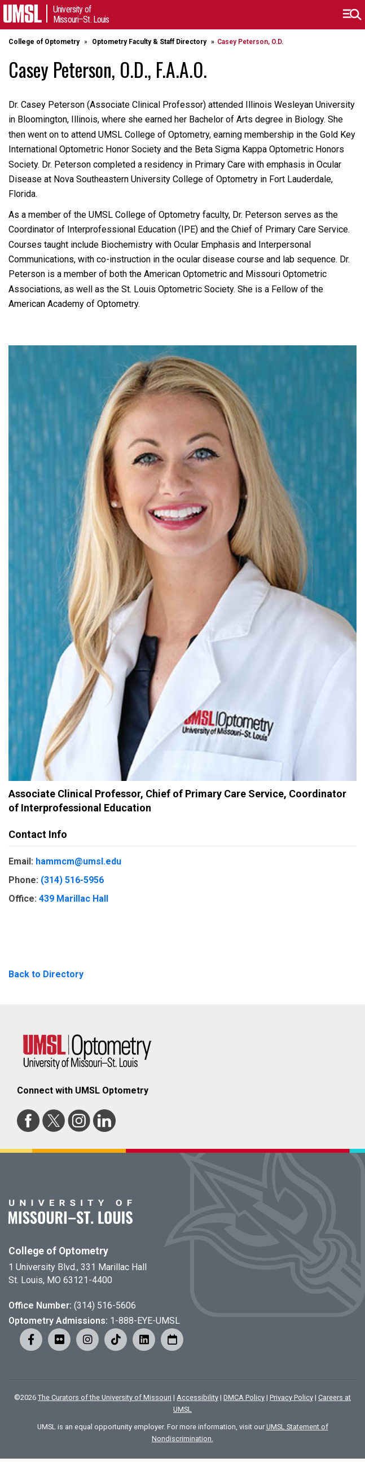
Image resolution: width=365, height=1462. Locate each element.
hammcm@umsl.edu (78, 861)
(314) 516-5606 (105, 1305)
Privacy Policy (291, 1397)
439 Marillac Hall (73, 898)
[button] (351, 14)
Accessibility (197, 1397)
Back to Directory (45, 974)
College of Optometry (44, 42)
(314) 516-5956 (72, 880)
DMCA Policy (244, 1397)
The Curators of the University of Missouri (104, 1397)
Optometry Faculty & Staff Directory (149, 42)
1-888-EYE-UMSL (145, 1320)
